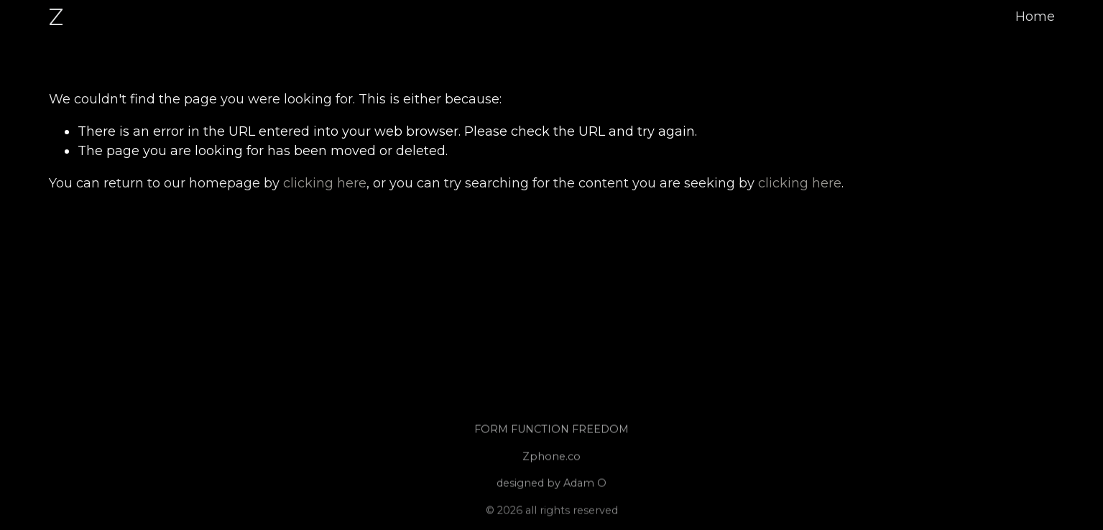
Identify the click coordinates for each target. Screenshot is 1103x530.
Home (1035, 16)
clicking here (324, 183)
